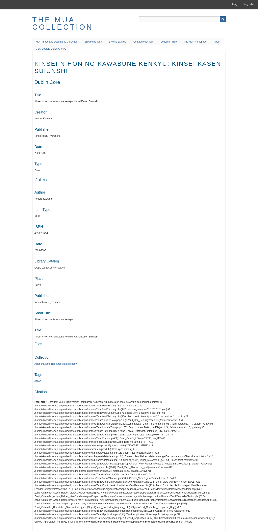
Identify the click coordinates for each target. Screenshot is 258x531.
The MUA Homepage (195, 41)
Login (236, 4)
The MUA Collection (62, 23)
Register (249, 4)
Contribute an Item (143, 41)
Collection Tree (169, 41)
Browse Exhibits (117, 41)
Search (223, 19)
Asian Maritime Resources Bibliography (55, 363)
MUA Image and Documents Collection (56, 41)
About (217, 41)
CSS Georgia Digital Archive (51, 48)
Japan (37, 381)
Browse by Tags (93, 41)
